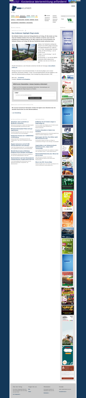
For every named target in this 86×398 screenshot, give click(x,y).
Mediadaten (55, 17)
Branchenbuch (22, 22)
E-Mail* (16, 92)
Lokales (13, 19)
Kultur (33, 15)
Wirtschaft (23, 15)
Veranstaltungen (20, 19)
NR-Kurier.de (47, 19)
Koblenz (18, 27)
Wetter (36, 19)
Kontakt (54, 22)
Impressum (55, 20)
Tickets (62, 19)
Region (13, 15)
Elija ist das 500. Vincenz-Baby (43, 162)
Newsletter (47, 20)
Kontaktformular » (63, 391)
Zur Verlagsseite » (16, 394)
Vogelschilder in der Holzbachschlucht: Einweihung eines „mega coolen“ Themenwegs (46, 147)
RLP (36, 15)
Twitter (29, 391)
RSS (29, 389)
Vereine (28, 15)
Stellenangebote (15, 22)
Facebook (48, 15)
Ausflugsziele (29, 22)
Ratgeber (27, 19)
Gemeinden (32, 19)
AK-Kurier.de (47, 17)
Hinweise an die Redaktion (23, 79)
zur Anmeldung (17, 112)
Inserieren (55, 15)
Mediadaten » (46, 392)
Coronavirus (21, 77)
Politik (17, 15)
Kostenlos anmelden (35, 98)
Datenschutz (55, 19)
